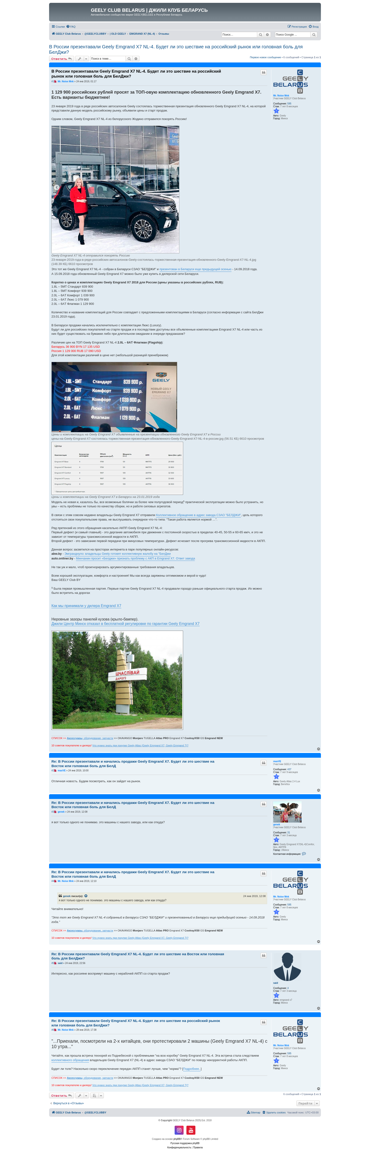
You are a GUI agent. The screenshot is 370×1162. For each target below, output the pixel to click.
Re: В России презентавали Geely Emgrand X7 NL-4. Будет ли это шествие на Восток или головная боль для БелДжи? (137, 956)
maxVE (277, 761)
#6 (52, 1030)
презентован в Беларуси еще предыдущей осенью (195, 269)
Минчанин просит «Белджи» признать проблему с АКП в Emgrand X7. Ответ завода (135, 558)
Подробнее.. (192, 1069)
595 (289, 103)
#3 (52, 812)
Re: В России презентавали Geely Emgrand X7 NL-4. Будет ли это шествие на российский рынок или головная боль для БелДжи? (135, 1023)
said (275, 983)
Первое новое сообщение (265, 57)
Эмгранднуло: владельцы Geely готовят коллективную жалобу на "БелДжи (117, 553)
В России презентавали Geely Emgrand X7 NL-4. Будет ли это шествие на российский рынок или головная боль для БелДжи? (176, 49)
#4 (52, 881)
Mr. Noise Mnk (281, 95)
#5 (52, 963)
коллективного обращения (70, 1060)
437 (289, 769)
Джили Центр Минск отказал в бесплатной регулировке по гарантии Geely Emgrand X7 (125, 624)
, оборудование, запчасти (90, 738)
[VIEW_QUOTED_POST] (86, 896)
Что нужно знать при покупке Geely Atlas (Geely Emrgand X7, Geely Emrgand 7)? (140, 745)
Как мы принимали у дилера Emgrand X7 (86, 606)
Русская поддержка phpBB (184, 1143)
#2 (52, 770)
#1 (52, 81)
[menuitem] (71, 26)
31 (288, 832)
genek (276, 824)
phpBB (177, 1139)
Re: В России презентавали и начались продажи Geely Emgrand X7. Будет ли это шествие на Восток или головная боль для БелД (132, 763)
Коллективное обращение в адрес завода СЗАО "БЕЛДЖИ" (198, 515)
